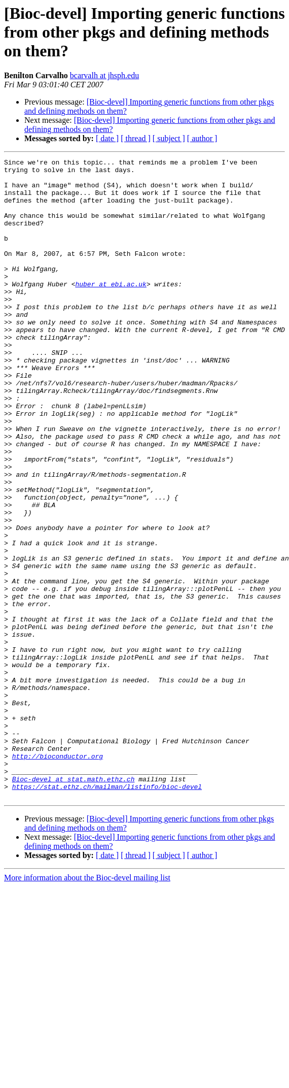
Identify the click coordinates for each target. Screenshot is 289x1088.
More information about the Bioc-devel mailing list (87, 1005)
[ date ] (107, 138)
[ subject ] (169, 138)
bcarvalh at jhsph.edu (104, 75)
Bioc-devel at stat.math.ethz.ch (73, 903)
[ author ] (202, 138)
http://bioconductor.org (57, 876)
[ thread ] (136, 138)
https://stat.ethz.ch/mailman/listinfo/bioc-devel (107, 912)
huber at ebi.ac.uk (110, 309)
